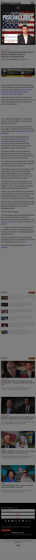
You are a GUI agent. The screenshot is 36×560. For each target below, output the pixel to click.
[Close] (18, 8)
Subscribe (11, 41)
